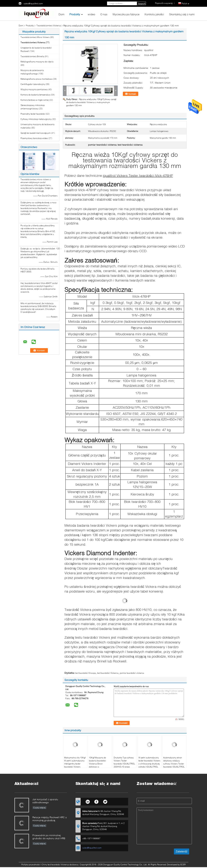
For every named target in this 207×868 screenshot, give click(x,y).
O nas (103, 14)
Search (141, 3)
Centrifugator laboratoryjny (33, 84)
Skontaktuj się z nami (182, 14)
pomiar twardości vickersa (132, 673)
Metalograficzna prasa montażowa (36, 79)
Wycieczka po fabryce (125, 14)
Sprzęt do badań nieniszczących (36, 133)
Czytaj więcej (39, 807)
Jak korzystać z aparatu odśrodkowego (45, 801)
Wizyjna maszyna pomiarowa (34, 89)
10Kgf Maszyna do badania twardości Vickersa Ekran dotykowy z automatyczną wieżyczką (97, 765)
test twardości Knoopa (85, 673)
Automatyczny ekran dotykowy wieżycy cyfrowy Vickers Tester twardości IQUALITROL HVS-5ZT (174, 763)
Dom (61, 14)
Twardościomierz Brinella (32, 56)
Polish (185, 3)
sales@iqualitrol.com (33, 3)
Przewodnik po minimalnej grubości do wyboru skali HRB (48, 837)
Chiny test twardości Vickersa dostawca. (60, 864)
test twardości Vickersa (107, 673)
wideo (91, 14)
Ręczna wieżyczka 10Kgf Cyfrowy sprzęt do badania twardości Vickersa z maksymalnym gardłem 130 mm (91, 102)
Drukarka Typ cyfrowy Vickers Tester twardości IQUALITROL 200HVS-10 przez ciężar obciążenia (124, 763)
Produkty (74, 14)
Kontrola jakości (154, 14)
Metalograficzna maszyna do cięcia (37, 61)
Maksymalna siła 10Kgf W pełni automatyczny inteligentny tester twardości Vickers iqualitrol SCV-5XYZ (75, 763)
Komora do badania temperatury (35, 94)
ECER (183, 864)
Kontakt (132, 94)
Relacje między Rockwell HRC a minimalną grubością (49, 819)
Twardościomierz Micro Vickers (35, 37)
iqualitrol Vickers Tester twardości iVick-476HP (138, 175)
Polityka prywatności (30, 864)
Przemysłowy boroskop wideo (34, 138)
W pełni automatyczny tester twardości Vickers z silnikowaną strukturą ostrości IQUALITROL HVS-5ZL (149, 763)
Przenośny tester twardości (33, 114)
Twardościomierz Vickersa (48, 25)
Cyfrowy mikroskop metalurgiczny (36, 119)
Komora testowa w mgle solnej (35, 100)
